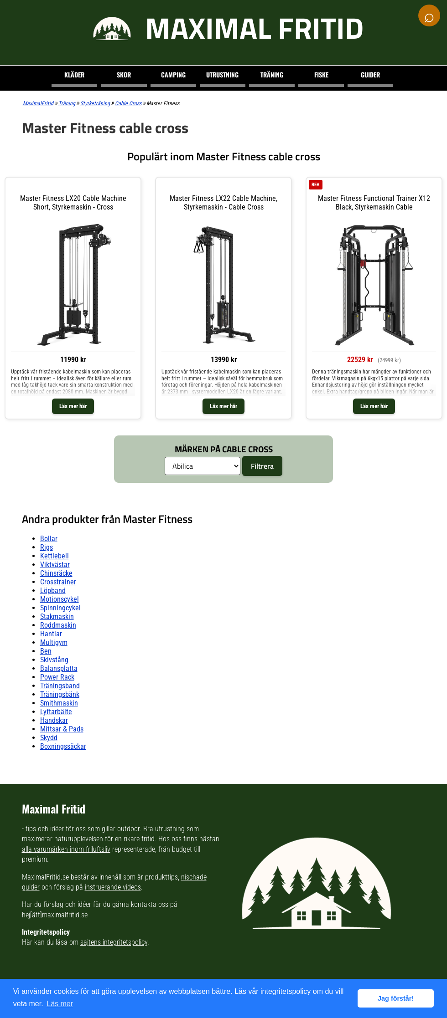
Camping (173, 74)
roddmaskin (58, 625)
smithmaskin (59, 703)
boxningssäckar (63, 746)
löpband (53, 590)
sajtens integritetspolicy (113, 942)
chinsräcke (56, 573)
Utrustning (222, 74)
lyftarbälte (56, 711)
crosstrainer (58, 582)
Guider (370, 74)
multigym (54, 642)
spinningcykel (60, 608)
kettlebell (54, 556)
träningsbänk (59, 694)
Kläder (74, 74)
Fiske (321, 74)
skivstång (54, 659)
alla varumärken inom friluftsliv (66, 849)
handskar (54, 720)
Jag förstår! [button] (396, 998)
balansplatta (59, 668)
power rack (57, 677)
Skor (124, 74)
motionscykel (59, 599)
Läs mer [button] (60, 1004)
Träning (271, 74)
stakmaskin (57, 616)
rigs (46, 547)
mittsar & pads (61, 729)
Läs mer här (73, 406)
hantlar (51, 633)
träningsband (60, 685)
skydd (48, 737)
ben (46, 651)
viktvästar (55, 564)
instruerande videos (113, 887)
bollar (48, 538)
